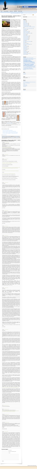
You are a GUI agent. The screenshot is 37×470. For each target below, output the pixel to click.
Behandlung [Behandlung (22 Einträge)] (24, 58)
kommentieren (12, 137)
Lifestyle (24, 40)
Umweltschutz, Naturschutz (26, 53)
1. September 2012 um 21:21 (6, 405)
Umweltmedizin (25, 52)
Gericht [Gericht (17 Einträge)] (26, 63)
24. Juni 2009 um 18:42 (6, 210)
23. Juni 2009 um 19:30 (6, 154)
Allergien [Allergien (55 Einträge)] (24, 57)
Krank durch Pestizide (25, 38)
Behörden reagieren (25, 23)
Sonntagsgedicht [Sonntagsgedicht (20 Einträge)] (26, 67)
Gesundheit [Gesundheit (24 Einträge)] (28, 63)
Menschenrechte (25, 43)
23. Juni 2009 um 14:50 (7, 142)
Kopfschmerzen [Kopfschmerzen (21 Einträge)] (33, 63)
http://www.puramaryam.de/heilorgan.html (7, 147)
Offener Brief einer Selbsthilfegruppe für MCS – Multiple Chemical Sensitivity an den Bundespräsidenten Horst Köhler (23, 13)
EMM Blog (15, 11)
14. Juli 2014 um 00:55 (6, 431)
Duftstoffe (24, 30)
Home (1, 11)
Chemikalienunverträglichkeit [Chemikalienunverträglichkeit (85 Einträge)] (28, 61)
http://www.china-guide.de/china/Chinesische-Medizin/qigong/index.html (10, 387)
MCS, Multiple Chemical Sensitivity (27, 41)
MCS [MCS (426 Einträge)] (26, 64)
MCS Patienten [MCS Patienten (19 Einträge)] (24, 66)
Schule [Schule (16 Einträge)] (24, 67)
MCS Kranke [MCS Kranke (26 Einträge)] (34, 65)
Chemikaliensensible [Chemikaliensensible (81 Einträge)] (27, 60)
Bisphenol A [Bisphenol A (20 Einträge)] (32, 58)
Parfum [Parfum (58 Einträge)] (28, 66)
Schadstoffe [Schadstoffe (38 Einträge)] (33, 66)
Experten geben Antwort (26, 31)
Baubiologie (24, 22)
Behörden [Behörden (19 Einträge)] (30, 58)
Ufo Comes (24, 86)
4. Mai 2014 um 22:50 (7, 422)
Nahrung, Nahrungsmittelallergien (27, 44)
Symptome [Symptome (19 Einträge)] (31, 67)
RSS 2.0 (3, 137)
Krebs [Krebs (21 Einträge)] (24, 64)
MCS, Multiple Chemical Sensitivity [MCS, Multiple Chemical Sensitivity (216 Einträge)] (28, 65)
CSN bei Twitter (20, 11)
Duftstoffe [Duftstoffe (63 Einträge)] (33, 62)
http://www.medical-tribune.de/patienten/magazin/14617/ (8, 173)
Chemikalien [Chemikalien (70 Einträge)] (25, 59)
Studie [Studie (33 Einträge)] (29, 67)
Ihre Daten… (24, 73)
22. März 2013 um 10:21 (7, 414)
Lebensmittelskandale (25, 39)
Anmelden (24, 90)
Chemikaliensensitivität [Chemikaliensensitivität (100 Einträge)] (27, 61)
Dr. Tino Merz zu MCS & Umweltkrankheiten (28, 28)
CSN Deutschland (6, 11)
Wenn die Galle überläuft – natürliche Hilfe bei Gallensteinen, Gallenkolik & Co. (11, 16)
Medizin (24, 42)
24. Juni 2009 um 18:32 (6, 182)
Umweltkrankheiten (25, 51)
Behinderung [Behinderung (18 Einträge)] (27, 58)
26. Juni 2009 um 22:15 (6, 329)
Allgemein (24, 21)
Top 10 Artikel (24, 49)
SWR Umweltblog (25, 85)
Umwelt (24, 50)
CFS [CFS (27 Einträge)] (35, 58)
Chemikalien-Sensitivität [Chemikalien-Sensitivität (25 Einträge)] (30, 59)
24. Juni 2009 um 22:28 (6, 235)
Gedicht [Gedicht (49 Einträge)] (24, 63)
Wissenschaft (24, 54)
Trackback (17, 137)
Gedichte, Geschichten (25, 32)
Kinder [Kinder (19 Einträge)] (31, 63)
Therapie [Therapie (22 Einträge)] (34, 67)
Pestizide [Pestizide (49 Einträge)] (30, 66)
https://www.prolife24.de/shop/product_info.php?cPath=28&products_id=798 (11, 167)
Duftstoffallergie (25, 29)
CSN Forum (11, 11)
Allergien (24, 20)
